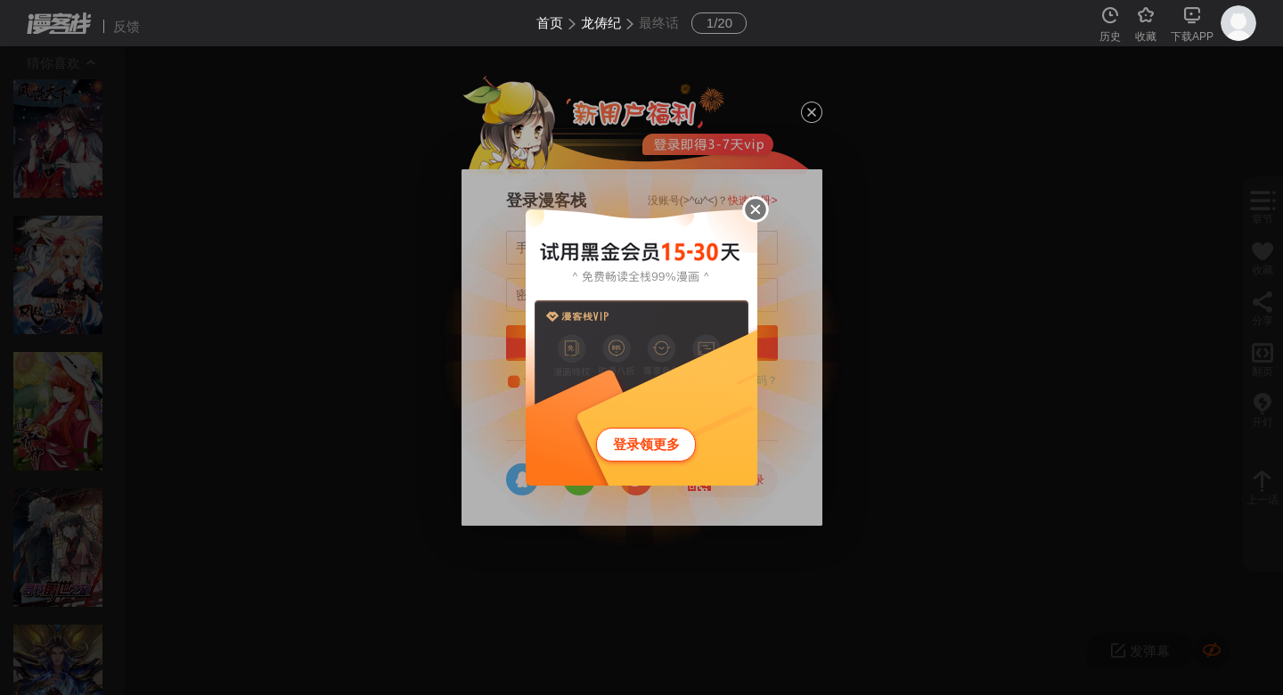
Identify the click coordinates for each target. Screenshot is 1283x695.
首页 (549, 22)
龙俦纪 (601, 22)
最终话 (659, 22)
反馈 (126, 26)
